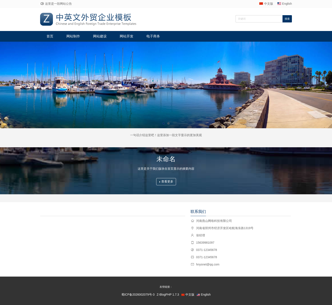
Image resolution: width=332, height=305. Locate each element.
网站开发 (126, 36)
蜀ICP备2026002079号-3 (138, 294)
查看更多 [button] (166, 181)
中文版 (268, 3)
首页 (50, 36)
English (287, 3)
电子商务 (153, 36)
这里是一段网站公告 (58, 3)
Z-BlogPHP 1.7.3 (168, 294)
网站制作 (73, 36)
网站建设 (100, 36)
